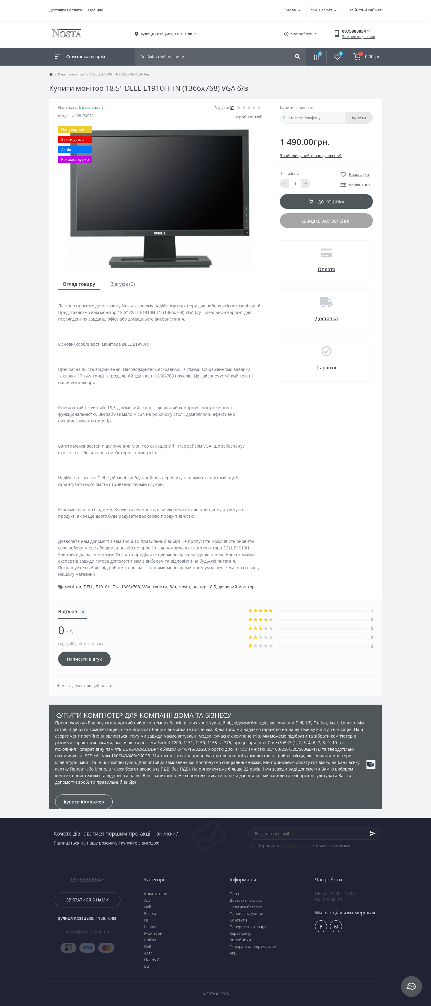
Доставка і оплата (65, 10)
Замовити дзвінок (358, 36)
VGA (146, 587)
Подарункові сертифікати (253, 946)
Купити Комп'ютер (84, 802)
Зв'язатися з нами (87, 900)
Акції (234, 953)
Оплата (326, 269)
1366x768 (130, 587)
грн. (323, 10)
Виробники (240, 939)
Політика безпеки (296, 845)
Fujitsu (150, 913)
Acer (148, 900)
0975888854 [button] (87, 879)
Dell (258, 117)
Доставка (326, 318)
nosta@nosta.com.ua (87, 932)
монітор (73, 587)
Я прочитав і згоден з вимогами (303, 845)
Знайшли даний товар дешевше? (311, 155)
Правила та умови (246, 913)
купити (160, 587)
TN (116, 587)
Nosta (184, 587)
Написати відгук (84, 659)
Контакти (238, 920)
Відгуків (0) (122, 284)
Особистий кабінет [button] (364, 10)
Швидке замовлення (326, 221)
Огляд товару (79, 284)
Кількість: (290, 173)
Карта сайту (240, 933)
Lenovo (151, 926)
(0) (232, 107)
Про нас (95, 10)
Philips (150, 939)
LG (146, 966)
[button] (166, 34)
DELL (88, 587)
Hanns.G (151, 959)
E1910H (103, 587)
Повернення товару (248, 926)
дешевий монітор (236, 587)
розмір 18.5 (204, 587)
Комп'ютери (155, 893)
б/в (173, 587)
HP (147, 920)
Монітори (153, 933)
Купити (359, 117)
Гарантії (326, 367)
